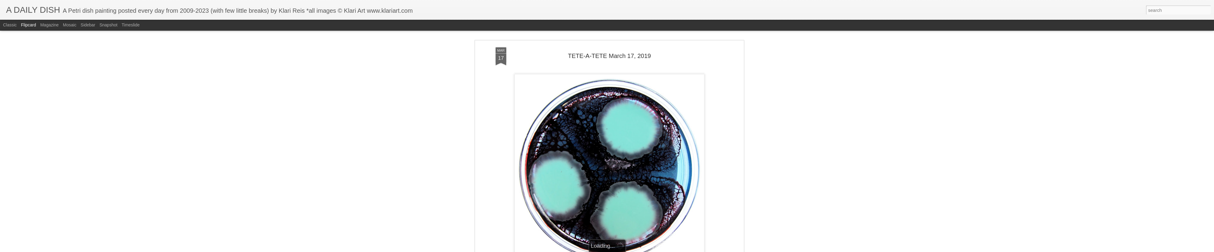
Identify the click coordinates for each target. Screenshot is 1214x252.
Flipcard (28, 24)
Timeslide (131, 24)
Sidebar (88, 24)
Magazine (49, 24)
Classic (10, 24)
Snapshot (108, 24)
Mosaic (69, 24)
